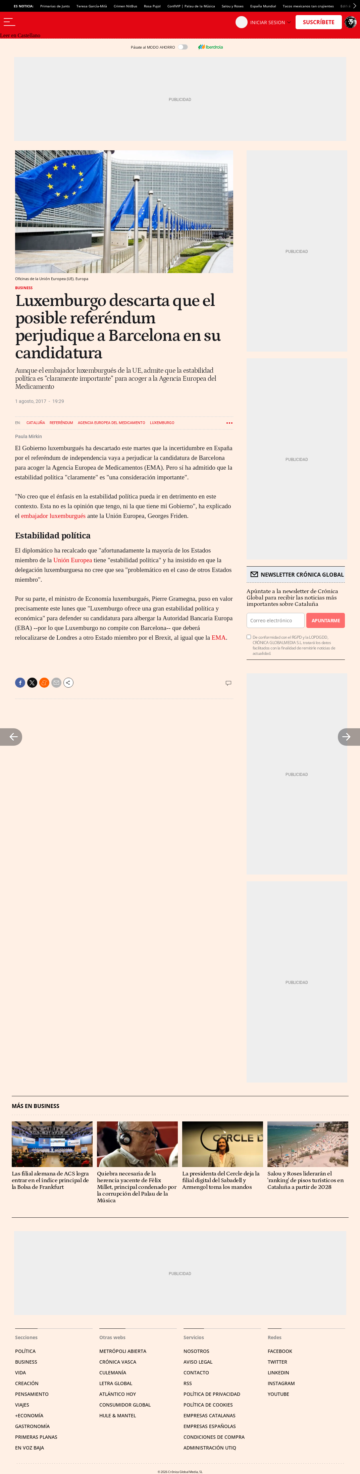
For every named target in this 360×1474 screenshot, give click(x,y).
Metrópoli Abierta (122, 1351)
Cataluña (36, 423)
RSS (188, 1383)
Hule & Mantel (117, 1415)
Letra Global (115, 1383)
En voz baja (29, 1447)
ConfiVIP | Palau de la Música (191, 6)
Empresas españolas (210, 1426)
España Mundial (263, 6)
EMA (219, 637)
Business (24, 287)
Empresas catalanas (210, 1415)
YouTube (278, 1394)
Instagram (281, 1383)
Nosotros (196, 1351)
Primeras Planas (36, 1437)
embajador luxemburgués (53, 515)
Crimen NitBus (125, 6)
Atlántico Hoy (117, 1394)
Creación (27, 1383)
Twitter (277, 1362)
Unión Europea (73, 560)
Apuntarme (326, 620)
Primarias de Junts (55, 6)
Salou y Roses (233, 6)
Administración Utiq (210, 1447)
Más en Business (35, 1106)
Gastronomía (32, 1426)
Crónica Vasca (117, 1362)
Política (25, 1351)
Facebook (280, 1351)
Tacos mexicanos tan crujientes (308, 6)
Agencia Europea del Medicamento (111, 423)
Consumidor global (125, 1405)
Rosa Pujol (152, 6)
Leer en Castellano (20, 35)
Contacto (196, 1372)
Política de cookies (208, 1405)
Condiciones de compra (214, 1437)
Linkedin (278, 1372)
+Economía (29, 1415)
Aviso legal (198, 1362)
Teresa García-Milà (91, 6)
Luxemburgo (162, 423)
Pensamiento (32, 1394)
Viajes (22, 1405)
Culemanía (112, 1372)
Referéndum (61, 423)
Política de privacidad (212, 1394)
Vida (20, 1372)
